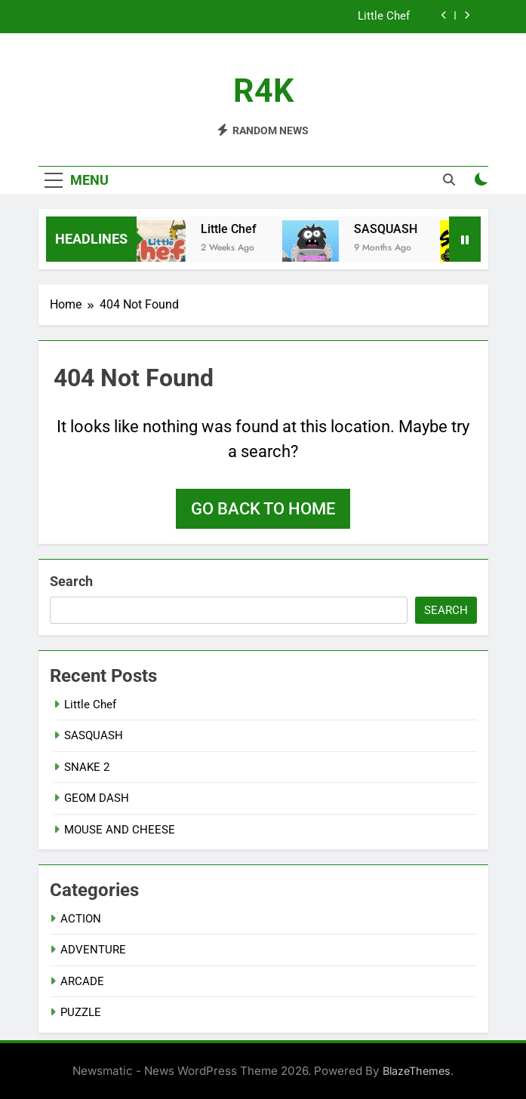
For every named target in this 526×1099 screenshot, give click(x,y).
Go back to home (263, 508)
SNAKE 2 (86, 767)
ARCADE (82, 981)
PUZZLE (80, 1012)
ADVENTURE (93, 949)
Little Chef (385, 17)
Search (71, 581)
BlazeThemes (417, 1070)
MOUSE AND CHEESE (119, 830)
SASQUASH (390, 229)
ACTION (80, 919)
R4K (263, 90)
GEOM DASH (96, 798)
